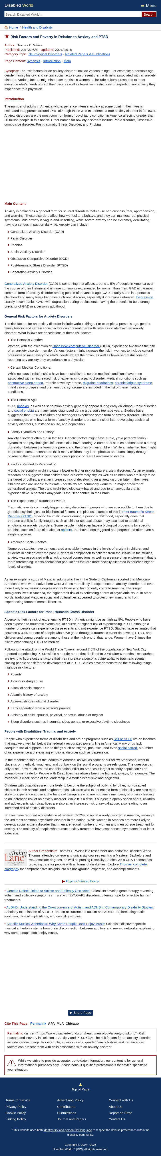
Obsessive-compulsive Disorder (76, 346)
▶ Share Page (80, 1012)
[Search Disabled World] (72, 14)
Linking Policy (16, 1119)
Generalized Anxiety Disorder (26, 283)
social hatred (127, 748)
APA (51, 1023)
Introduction (51, 61)
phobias (23, 406)
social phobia (24, 410)
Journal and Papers (71, 1119)
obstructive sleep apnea (25, 383)
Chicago (72, 1023)
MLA (60, 1023)
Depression (144, 297)
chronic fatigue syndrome (133, 383)
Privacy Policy (16, 1107)
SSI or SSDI (123, 739)
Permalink (38, 1023)
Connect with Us (121, 1100)
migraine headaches (98, 383)
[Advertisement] (80, 164)
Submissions (66, 1113)
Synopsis (33, 61)
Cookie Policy (16, 1113)
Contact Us (117, 1119)
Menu (148, 5)
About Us (116, 1107)
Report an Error (120, 1113)
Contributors (66, 1107)
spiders (66, 530)
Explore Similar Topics (82, 881)
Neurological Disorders (45, 54)
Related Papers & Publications (87, 54)
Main (67, 61)
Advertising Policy (70, 1100)
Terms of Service (18, 1100)
